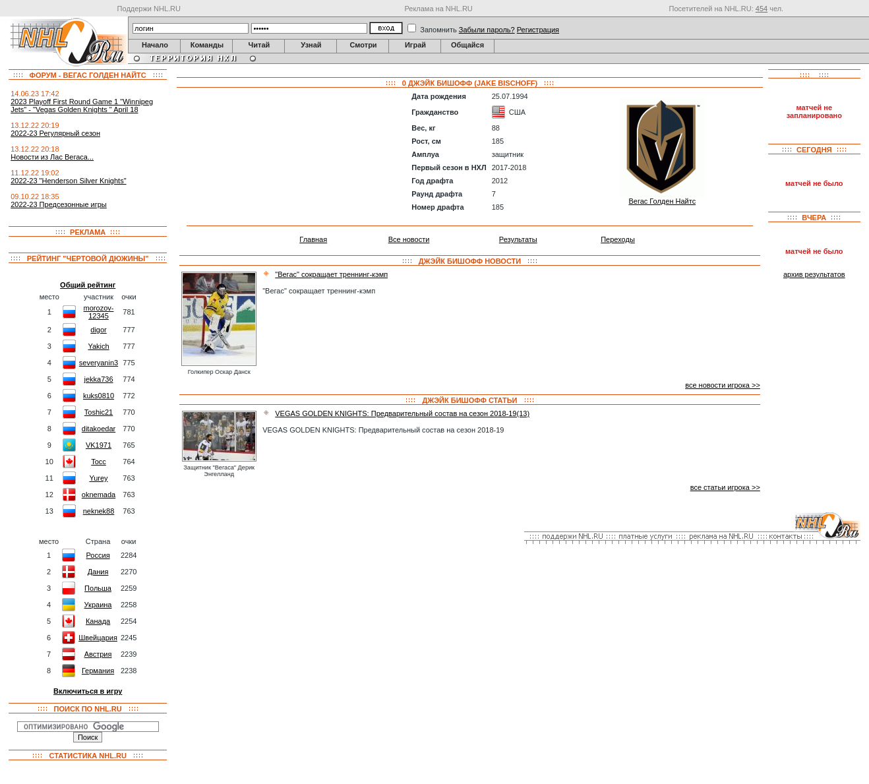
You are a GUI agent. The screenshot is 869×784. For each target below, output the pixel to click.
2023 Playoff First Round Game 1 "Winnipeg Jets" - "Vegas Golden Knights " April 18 (82, 105)
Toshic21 (98, 412)
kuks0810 (98, 396)
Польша (97, 588)
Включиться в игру (87, 691)
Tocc (98, 462)
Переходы (618, 239)
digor (98, 330)
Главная (313, 239)
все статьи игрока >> (725, 487)
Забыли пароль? (487, 30)
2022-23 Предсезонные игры (59, 204)
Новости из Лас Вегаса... (52, 157)
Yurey (98, 478)
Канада (98, 621)
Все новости (409, 239)
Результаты (518, 239)
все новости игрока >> (722, 385)
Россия (98, 555)
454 (761, 9)
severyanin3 (98, 363)
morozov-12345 (99, 312)
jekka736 (98, 379)
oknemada (98, 494)
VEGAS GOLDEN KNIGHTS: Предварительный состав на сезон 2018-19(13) (402, 413)
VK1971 (98, 445)
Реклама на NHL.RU (438, 9)
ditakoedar (98, 429)
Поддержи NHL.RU (149, 9)
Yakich (98, 346)
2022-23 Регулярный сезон (55, 133)
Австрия (98, 654)
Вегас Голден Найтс (662, 201)
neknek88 (99, 511)
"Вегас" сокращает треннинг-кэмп (331, 274)
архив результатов (814, 274)
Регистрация (538, 30)
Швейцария (97, 638)
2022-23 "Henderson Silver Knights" (68, 181)
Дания (98, 572)
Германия (98, 671)
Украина (98, 605)
